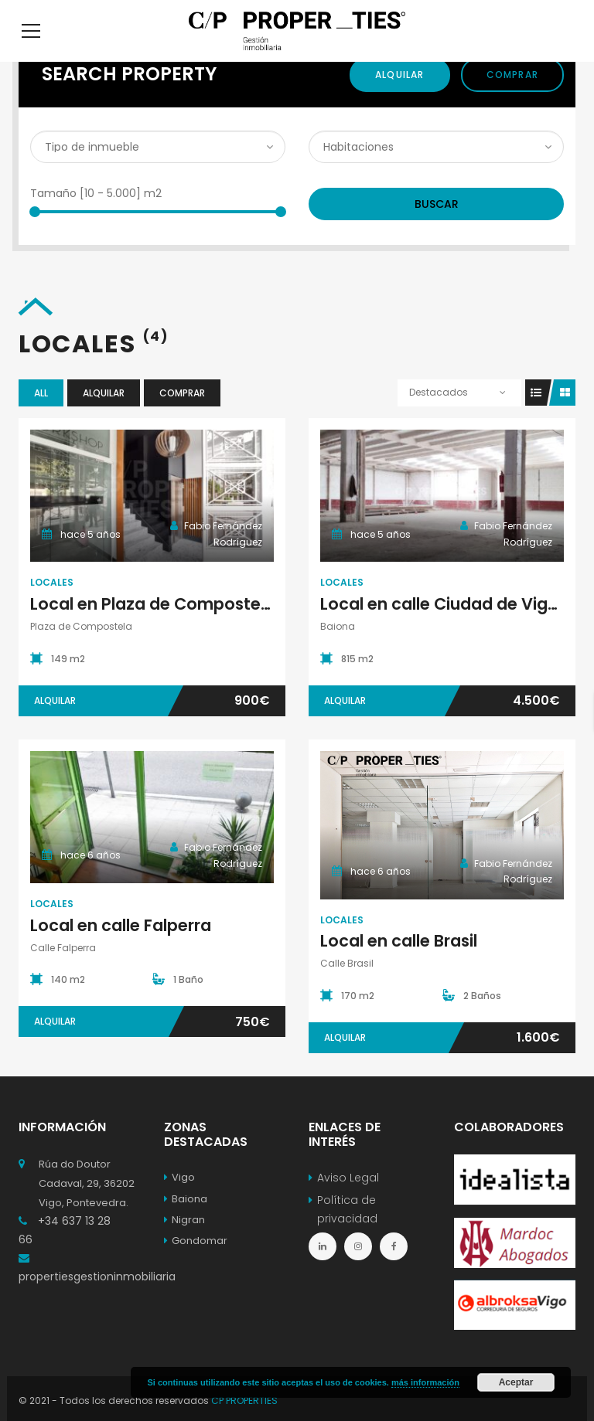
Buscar (437, 227)
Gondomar (195, 1263)
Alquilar (400, 97)
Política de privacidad (347, 1232)
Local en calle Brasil (398, 964)
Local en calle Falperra (120, 948)
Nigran (184, 1243)
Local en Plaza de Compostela (152, 627)
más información (425, 1382)
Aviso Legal (348, 1201)
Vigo (179, 1200)
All (41, 416)
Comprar (512, 97)
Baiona (185, 1222)
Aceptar (516, 1382)
